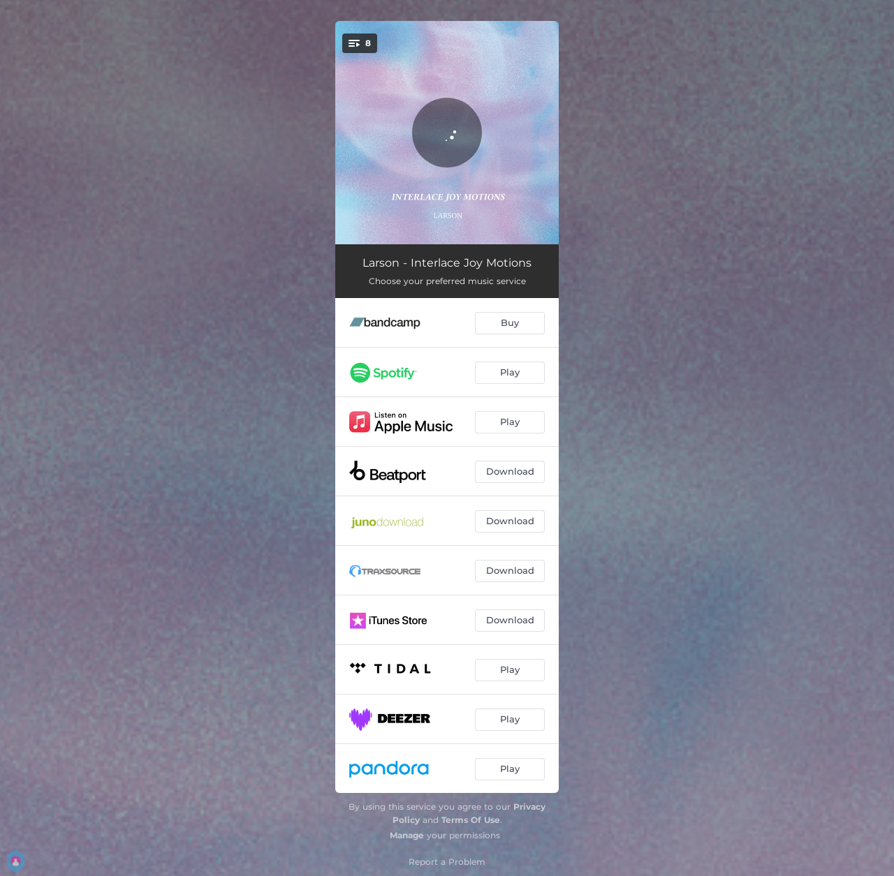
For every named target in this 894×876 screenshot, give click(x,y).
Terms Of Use (470, 820)
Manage (407, 835)
